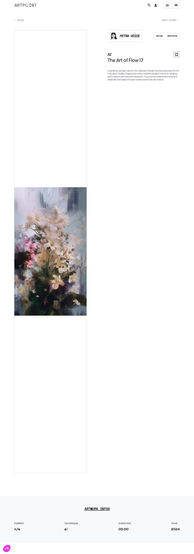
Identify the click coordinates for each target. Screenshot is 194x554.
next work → (171, 20)
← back (19, 20)
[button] (156, 5)
